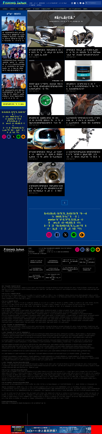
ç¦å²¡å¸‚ (19, 297)
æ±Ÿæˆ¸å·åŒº (75, 297)
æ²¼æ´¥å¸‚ (72, 295)
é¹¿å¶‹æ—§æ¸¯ (30, 302)
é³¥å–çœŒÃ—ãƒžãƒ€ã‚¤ (47, 348)
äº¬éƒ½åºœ (23, 289)
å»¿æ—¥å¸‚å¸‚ (17, 378)
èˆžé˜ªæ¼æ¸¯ (43, 384)
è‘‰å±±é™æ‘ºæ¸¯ (32, 306)
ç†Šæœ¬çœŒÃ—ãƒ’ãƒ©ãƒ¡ (55, 358)
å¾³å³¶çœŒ (68, 289)
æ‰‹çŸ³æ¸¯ (96, 302)
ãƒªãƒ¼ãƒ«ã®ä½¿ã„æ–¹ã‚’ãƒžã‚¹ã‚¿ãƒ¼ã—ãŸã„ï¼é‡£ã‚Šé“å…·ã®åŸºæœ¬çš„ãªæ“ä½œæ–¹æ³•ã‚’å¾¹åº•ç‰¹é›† (83, 52)
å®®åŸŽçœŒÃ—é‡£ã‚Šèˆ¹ (29, 318)
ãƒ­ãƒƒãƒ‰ (85, 8)
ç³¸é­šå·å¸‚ (45, 378)
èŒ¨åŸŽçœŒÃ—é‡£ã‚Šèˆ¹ (93, 315)
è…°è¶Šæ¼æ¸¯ (72, 302)
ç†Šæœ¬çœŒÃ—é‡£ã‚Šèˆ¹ (41, 320)
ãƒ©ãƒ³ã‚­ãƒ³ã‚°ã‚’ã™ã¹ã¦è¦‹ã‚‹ (13, 104)
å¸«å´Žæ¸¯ (11, 393)
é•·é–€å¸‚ (92, 374)
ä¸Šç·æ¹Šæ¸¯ (85, 302)
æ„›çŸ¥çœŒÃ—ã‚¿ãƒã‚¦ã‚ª (19, 344)
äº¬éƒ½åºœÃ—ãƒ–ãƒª (76, 344)
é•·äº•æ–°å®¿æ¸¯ (82, 304)
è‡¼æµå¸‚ (19, 376)
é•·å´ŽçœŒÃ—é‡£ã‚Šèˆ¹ (76, 320)
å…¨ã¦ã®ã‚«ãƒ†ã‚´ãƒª (52, 3)
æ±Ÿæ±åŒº (47, 297)
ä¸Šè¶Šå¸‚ (90, 378)
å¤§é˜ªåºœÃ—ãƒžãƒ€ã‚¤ (7, 346)
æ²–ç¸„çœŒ (11, 291)
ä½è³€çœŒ (85, 328)
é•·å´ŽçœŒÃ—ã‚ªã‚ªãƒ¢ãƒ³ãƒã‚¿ (30, 358)
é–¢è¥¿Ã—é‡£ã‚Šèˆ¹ (15, 310)
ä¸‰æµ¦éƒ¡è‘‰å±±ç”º (10, 298)
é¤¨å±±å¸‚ (77, 295)
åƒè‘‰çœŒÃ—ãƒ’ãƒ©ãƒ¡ (7, 337)
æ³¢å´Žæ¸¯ (75, 306)
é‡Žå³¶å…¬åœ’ (20, 387)
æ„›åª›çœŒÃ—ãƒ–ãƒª (51, 353)
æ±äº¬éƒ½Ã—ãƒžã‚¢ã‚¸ (28, 337)
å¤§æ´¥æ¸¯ (4, 387)
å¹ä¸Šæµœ (34, 396)
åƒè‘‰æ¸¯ (20, 396)
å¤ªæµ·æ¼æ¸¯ (45, 306)
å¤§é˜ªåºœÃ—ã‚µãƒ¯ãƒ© (18, 346)
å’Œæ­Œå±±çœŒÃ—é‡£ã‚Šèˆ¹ (19, 317)
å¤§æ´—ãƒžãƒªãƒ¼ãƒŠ (56, 388)
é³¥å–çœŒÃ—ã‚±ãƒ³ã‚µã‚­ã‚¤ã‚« (20, 348)
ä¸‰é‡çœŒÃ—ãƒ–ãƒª (30, 344)
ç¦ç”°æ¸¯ (25, 387)
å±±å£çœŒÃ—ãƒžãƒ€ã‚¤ (54, 350)
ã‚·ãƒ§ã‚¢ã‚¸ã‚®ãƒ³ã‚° (46, 8)
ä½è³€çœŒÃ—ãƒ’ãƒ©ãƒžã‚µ (59, 356)
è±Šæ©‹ (10, 396)
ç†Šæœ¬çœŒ (90, 289)
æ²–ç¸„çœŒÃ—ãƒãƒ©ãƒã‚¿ (35, 359)
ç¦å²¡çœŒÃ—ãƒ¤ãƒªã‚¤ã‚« (33, 356)
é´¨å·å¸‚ (35, 295)
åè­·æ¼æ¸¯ (5, 393)
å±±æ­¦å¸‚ (3, 298)
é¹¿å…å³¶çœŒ (5, 291)
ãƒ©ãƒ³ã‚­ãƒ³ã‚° (42, 3)
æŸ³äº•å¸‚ (66, 378)
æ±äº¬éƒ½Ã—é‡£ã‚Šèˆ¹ (7, 317)
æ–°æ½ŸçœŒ (60, 287)
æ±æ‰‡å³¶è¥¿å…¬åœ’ (76, 387)
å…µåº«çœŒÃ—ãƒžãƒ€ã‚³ (60, 346)
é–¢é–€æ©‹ (83, 390)
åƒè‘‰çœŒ (47, 287)
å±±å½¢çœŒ (34, 364)
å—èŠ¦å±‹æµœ (5, 388)
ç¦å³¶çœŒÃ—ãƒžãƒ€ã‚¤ (79, 333)
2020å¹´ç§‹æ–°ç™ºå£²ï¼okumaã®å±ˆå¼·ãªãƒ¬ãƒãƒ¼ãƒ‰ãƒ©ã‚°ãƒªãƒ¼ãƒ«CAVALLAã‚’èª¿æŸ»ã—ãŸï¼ (45, 86)
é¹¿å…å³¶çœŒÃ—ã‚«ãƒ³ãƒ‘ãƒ (93, 358)
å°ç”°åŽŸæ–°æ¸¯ (53, 302)
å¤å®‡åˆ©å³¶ (48, 398)
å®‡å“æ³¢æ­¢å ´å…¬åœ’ (68, 396)
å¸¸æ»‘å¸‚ (55, 373)
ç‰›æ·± (60, 396)
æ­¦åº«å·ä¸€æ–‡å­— (39, 394)
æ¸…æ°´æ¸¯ (51, 387)
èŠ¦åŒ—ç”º (77, 374)
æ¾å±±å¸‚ (64, 373)
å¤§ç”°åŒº (81, 297)
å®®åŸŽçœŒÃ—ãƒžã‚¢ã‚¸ (55, 333)
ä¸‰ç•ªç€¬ (26, 384)
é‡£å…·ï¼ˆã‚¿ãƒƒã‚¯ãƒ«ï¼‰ (75, 8)
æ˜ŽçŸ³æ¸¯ (17, 304)
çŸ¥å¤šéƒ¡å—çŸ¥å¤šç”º (26, 297)
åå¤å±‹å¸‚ (19, 373)
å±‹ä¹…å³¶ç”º (31, 378)
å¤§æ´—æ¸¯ (39, 306)
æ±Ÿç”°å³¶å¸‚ (50, 373)
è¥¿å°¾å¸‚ (37, 376)
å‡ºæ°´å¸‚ (95, 378)
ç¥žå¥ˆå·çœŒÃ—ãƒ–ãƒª (86, 337)
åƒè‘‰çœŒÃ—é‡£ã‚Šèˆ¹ (60, 315)
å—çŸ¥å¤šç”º (36, 374)
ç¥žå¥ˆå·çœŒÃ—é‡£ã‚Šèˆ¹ (48, 315)
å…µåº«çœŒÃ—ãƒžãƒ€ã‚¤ (48, 346)
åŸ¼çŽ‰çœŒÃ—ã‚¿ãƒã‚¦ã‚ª (65, 335)
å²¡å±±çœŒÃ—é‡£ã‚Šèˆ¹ (7, 320)
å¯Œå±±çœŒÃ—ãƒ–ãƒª (66, 340)
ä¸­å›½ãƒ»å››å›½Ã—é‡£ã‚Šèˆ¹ (51, 310)
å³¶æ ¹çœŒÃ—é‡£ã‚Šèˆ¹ (30, 322)
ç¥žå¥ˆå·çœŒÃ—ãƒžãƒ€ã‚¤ (75, 337)
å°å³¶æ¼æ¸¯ (5, 396)
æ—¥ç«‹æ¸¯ (59, 390)
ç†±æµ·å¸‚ (53, 297)
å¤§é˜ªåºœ (4, 289)
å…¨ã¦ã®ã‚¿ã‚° (63, 3)
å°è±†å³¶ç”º (34, 373)
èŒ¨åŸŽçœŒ (54, 287)
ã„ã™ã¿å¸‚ (25, 295)
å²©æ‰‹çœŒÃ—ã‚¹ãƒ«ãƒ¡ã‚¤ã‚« (8, 333)
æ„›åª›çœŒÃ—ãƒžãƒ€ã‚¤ (41, 353)
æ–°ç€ (36, 3)
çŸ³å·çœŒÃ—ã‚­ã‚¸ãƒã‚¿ (87, 340)
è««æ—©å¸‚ (9, 380)
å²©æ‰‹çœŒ (11, 287)
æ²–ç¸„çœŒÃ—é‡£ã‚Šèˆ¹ (7, 318)
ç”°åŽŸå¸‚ (10, 376)
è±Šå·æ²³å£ (77, 390)
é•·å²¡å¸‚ (16, 298)
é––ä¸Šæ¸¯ (30, 387)
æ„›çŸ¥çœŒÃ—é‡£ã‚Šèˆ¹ (54, 317)
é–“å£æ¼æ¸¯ (23, 302)
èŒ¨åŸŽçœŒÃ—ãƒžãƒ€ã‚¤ (18, 335)
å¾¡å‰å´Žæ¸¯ (44, 393)
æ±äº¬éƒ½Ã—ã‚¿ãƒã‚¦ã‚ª (39, 337)
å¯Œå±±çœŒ (66, 287)
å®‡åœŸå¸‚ (4, 380)
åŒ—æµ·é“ (4, 287)
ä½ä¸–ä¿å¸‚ (92, 373)
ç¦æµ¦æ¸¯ (46, 304)
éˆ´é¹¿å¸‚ (33, 376)
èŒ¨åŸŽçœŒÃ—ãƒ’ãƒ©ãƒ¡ (40, 335)
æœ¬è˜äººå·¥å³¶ (65, 398)
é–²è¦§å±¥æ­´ (32, 5)
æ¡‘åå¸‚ (26, 378)
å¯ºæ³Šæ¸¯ (51, 304)
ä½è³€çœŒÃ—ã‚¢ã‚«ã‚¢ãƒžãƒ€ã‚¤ (85, 356)
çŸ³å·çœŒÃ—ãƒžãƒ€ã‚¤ (7, 341)
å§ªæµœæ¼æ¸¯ (69, 306)
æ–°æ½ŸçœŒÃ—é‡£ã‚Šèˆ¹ (77, 317)
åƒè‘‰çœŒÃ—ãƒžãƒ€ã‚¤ (89, 335)
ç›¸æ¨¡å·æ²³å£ (33, 388)
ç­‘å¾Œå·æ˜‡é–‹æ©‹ (89, 393)
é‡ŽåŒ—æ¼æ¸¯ (25, 388)
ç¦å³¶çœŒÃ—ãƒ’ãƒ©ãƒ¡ (90, 333)
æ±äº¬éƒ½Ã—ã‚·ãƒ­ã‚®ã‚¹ (51, 337)
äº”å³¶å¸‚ (46, 374)
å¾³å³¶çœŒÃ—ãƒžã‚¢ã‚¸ (76, 350)
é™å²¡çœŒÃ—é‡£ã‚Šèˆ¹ (71, 315)
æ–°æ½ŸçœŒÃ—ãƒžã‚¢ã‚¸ (30, 340)
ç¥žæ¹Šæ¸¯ (4, 302)
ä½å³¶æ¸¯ (11, 304)
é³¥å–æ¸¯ (96, 393)
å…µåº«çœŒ (10, 289)
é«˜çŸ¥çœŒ (57, 289)
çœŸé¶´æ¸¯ (66, 302)
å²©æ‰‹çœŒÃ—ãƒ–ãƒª (33, 333)
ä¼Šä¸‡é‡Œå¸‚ (9, 374)
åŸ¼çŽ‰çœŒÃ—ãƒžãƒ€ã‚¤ (77, 335)
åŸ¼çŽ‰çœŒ (41, 287)
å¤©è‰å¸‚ (65, 374)
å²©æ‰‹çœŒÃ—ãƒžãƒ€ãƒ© (21, 333)
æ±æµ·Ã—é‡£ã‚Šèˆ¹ (25, 310)
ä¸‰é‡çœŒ (95, 287)
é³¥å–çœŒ (45, 289)
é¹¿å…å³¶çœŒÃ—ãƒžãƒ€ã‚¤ (79, 358)
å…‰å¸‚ (60, 376)
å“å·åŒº (57, 297)
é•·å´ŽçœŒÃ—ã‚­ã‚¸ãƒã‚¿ (17, 358)
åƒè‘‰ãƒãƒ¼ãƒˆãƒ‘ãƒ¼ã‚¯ (67, 390)
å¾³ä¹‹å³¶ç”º (4, 378)
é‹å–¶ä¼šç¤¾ (42, 253)
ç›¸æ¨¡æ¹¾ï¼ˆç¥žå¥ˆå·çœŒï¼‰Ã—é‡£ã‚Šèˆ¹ (34, 312)
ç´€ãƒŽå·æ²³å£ (56, 398)
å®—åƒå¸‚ (9, 295)
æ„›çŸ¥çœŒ (83, 287)
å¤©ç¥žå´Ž (88, 390)
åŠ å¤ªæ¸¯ (91, 302)
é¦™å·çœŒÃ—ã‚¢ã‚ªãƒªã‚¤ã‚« (19, 353)
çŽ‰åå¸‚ (56, 378)
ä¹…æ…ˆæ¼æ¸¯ (44, 302)
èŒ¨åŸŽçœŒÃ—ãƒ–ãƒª (30, 335)
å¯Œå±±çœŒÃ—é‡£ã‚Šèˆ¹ (88, 320)
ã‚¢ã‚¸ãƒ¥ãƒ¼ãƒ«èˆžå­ (11, 387)
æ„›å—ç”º (82, 374)
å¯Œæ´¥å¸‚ (67, 295)
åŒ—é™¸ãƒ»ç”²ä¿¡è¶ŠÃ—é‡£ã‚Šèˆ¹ (37, 310)
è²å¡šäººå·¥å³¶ (63, 384)
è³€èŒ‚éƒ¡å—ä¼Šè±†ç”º (94, 297)
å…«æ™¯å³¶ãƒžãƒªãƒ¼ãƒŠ (21, 390)
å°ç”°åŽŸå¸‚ (48, 295)
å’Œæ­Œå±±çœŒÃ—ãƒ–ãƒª (7, 348)
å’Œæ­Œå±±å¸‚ (61, 295)
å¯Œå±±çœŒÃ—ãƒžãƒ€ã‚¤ (55, 340)
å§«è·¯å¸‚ (73, 371)
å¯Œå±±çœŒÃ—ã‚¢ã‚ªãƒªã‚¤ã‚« (43, 340)
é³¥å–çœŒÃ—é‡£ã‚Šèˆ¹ (53, 318)
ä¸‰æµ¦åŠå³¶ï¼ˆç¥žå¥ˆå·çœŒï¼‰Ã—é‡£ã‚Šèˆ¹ (13, 312)
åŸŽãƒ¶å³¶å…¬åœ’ (27, 396)
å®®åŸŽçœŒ (17, 287)
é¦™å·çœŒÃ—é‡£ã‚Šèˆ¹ (41, 322)
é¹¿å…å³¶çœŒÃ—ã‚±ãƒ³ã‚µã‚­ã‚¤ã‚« (9, 359)
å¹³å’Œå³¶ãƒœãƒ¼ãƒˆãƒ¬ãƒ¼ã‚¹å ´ (44, 388)
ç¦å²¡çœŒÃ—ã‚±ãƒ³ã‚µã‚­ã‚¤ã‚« (46, 356)
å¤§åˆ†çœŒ (96, 289)
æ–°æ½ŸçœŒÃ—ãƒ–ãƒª (19, 340)
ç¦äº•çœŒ (77, 287)
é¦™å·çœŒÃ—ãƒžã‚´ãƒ (31, 353)
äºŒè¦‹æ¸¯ (11, 388)
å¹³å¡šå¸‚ (20, 298)
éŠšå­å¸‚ (24, 298)
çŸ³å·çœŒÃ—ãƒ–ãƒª (76, 340)
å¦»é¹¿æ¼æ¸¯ (48, 396)
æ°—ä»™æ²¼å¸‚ (11, 378)
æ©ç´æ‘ (47, 376)
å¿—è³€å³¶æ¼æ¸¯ (17, 398)
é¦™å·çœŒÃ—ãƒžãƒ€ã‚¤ (7, 353)
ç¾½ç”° (43, 390)
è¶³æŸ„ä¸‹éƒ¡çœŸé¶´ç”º (84, 295)
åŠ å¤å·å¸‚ (71, 378)
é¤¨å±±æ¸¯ (76, 396)
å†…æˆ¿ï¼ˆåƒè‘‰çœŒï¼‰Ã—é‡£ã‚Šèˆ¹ (11, 315)
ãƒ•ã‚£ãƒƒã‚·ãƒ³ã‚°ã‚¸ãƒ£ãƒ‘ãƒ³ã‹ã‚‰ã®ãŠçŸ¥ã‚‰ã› (59, 248)
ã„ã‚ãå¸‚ (5, 376)
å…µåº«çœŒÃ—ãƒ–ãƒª (38, 346)
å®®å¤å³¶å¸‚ (22, 374)
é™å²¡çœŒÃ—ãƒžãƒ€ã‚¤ (56, 341)
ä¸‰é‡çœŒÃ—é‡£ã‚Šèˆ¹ (41, 318)
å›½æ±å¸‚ (22, 380)
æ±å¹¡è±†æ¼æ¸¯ (11, 394)
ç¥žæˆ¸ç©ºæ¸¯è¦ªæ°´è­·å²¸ (62, 394)
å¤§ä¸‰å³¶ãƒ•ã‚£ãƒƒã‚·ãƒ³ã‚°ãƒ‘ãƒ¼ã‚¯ (86, 396)
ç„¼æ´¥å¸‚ (24, 376)
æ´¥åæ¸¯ (24, 394)
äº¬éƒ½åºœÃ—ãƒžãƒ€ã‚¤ (87, 344)
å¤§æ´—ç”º (59, 374)
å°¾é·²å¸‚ (61, 378)
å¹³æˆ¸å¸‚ (87, 371)
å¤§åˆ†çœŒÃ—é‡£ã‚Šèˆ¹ (52, 322)
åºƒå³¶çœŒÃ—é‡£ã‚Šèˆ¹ (65, 317)
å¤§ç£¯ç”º (87, 374)
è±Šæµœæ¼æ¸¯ (55, 384)
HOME (30, 3)
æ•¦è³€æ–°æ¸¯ (66, 393)
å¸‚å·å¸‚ (21, 378)
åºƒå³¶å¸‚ (42, 297)
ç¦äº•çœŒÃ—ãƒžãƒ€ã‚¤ (32, 341)
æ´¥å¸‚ (72, 373)
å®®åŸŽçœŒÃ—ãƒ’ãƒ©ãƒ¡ (43, 333)
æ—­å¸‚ (34, 297)
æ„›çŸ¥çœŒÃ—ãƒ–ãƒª (87, 341)
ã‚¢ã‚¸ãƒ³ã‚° (28, 8)
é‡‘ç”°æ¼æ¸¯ (65, 304)
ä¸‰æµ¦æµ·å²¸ (90, 387)
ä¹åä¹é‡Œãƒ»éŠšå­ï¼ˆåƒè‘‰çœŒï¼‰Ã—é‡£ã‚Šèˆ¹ (80, 313)
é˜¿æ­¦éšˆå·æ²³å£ (36, 393)
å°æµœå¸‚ (14, 297)
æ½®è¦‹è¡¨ (39, 5)
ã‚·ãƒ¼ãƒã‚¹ (13, 8)
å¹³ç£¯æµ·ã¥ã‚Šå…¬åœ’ (26, 393)
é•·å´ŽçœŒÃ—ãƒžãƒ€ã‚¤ (7, 358)
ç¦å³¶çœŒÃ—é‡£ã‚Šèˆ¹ (19, 322)
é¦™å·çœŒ (62, 289)
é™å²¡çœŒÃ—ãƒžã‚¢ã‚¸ (77, 341)
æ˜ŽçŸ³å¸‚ (96, 295)
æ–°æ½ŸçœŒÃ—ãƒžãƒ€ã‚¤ (7, 340)
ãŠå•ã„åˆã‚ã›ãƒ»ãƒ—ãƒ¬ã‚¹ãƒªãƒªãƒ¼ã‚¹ (58, 251)
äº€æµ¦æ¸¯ (32, 398)
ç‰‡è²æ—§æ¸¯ (89, 304)
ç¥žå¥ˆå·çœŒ (34, 287)
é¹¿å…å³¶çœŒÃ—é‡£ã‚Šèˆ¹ (64, 320)
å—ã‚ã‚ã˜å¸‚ (16, 380)
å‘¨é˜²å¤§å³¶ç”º (13, 371)
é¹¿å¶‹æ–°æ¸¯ (79, 302)
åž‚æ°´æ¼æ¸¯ (59, 393)
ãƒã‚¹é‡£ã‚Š (36, 8)
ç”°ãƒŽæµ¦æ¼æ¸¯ (31, 394)
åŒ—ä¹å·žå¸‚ (5, 297)
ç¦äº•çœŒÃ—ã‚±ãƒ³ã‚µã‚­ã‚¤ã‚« (19, 341)
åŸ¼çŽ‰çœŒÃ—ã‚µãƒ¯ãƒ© (52, 335)
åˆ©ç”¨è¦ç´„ (50, 250)
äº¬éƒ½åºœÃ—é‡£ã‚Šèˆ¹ (18, 318)
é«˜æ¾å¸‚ (87, 376)
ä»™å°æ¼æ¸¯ (53, 394)
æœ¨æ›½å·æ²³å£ (10, 390)
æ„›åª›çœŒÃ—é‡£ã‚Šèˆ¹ (18, 320)
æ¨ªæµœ (49, 384)
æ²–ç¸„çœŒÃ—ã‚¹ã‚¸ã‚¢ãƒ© (23, 359)
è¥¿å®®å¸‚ (86, 378)
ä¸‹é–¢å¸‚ (48, 371)
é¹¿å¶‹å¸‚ (31, 295)
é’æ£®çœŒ (10, 364)
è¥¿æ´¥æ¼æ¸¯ (81, 306)
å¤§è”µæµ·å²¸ (84, 388)
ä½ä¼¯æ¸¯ (18, 394)
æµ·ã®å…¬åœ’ (16, 393)
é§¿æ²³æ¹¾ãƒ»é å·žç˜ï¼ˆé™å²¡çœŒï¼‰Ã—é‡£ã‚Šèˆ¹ (14, 313)
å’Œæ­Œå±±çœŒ (16, 289)
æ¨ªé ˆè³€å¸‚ (4, 295)
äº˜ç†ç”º (97, 374)
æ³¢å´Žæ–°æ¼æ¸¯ (65, 388)
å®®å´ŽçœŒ (22, 367)
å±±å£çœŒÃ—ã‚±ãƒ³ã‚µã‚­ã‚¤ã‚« (29, 350)
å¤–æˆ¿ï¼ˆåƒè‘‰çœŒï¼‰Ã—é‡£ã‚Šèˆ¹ (54, 312)
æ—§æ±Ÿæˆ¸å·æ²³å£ (44, 387)
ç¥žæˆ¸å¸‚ (95, 371)
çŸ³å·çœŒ (72, 287)
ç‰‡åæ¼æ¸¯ (61, 306)
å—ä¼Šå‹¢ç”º (29, 374)
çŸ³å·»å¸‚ (91, 371)
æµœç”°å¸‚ (54, 374)
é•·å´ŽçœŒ (84, 289)
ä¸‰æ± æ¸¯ (84, 387)
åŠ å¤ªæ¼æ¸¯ (83, 384)
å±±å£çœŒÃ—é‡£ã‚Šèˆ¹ (76, 318)
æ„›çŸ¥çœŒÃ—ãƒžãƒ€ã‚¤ (7, 344)
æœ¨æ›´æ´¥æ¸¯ (87, 394)
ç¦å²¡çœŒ (78, 289)
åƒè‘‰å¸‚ (28, 376)
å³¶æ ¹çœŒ (51, 289)
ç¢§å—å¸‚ (78, 376)
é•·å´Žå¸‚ (19, 371)
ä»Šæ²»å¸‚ (50, 374)
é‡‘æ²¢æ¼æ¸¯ (37, 302)
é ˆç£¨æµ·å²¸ (35, 387)
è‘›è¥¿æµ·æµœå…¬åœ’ (92, 384)
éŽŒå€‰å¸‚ (37, 297)
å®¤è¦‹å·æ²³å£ (52, 393)
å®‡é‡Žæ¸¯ (69, 384)
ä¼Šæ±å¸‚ (91, 295)
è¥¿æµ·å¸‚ (83, 376)
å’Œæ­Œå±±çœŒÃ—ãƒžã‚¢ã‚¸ (85, 346)
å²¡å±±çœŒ (33, 289)
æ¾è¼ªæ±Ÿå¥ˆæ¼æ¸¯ (37, 304)
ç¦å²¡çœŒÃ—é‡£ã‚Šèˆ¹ (82, 315)
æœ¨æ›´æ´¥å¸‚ (60, 371)
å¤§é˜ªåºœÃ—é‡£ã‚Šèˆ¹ (88, 317)
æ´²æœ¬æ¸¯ (15, 396)
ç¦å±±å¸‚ (76, 373)
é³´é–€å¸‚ (35, 371)
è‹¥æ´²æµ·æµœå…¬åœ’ (7, 384)
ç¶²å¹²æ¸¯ (11, 398)
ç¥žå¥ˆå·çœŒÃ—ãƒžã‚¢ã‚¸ (62, 337)
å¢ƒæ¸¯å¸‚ (28, 298)
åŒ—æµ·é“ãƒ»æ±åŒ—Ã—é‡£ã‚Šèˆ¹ (78, 310)
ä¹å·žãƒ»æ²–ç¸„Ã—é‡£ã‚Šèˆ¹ (63, 310)
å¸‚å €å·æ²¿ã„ (5, 306)
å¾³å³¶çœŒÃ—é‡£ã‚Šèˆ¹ (52, 320)
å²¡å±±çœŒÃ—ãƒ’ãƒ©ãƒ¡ (78, 348)
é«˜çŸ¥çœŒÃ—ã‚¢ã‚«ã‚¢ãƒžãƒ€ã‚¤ (9, 356)
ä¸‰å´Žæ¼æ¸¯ (40, 396)
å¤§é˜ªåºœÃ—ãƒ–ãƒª (28, 346)
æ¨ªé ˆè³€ (72, 393)
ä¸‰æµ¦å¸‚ (20, 295)
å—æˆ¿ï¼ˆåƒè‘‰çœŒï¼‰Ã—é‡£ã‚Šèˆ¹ (57, 313)
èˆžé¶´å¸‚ (73, 376)
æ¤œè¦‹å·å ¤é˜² (95, 390)
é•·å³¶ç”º (69, 373)
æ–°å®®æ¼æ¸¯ (94, 394)
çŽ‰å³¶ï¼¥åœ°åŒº (95, 388)
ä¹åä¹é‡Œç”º (67, 371)
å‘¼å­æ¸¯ (4, 390)
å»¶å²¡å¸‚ (3, 373)
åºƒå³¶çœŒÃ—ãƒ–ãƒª (17, 350)
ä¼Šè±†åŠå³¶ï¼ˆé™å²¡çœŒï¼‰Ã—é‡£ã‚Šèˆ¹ (37, 313)
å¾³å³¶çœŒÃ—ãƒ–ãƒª (65, 350)
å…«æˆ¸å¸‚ (65, 376)
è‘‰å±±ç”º (92, 376)
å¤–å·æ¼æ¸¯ (17, 306)
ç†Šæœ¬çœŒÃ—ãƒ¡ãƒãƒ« (67, 358)
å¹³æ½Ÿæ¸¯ (11, 306)
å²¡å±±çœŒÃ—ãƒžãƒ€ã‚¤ (68, 348)
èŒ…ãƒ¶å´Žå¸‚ (15, 374)
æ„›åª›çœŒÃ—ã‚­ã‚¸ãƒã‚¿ (62, 353)
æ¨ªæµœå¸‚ (14, 295)
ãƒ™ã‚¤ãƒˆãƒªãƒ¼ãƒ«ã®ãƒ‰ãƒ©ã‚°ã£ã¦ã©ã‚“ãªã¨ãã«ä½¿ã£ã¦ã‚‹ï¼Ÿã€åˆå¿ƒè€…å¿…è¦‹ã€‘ (46, 52)
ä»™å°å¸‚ (69, 376)
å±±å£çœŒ (39, 289)
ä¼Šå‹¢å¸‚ (4, 374)
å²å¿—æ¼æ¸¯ (5, 304)
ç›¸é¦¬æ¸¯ (69, 387)
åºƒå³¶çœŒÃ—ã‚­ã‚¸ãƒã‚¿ (7, 350)
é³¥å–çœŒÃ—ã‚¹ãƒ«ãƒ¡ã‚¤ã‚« (34, 348)
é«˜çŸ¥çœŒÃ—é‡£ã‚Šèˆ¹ (29, 320)
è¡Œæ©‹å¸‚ (56, 376)
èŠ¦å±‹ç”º (52, 376)
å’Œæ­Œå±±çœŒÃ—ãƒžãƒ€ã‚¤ (72, 346)
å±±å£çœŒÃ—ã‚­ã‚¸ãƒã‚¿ (43, 350)
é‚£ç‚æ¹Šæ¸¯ (25, 306)
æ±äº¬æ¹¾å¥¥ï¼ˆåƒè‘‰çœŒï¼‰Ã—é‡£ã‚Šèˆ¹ (30, 315)
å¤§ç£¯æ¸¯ (46, 394)
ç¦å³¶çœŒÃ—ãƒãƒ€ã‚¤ (7, 335)
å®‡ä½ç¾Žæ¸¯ (28, 304)
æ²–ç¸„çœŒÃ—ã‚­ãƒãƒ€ (47, 359)
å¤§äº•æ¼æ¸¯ (53, 306)
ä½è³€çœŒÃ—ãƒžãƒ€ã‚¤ (72, 356)
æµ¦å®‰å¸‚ (97, 373)
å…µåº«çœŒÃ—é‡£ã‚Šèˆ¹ (42, 317)
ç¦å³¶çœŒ (23, 287)
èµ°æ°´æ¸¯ (22, 304)
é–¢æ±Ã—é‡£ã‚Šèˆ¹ (6, 310)
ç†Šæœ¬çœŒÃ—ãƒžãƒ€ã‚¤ (43, 358)
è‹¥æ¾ (89, 388)
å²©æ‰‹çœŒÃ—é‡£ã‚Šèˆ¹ (7, 322)
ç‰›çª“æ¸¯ (82, 393)
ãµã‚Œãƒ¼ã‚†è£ (37, 390)
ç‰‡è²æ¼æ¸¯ (17, 388)
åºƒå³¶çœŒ (28, 289)
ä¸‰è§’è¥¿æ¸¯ (80, 394)
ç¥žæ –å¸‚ (87, 297)
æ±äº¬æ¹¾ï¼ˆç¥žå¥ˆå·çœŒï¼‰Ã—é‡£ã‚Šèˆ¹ (73, 312)
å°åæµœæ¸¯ (76, 384)
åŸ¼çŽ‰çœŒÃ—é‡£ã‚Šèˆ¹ (89, 318)
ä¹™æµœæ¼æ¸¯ (57, 304)
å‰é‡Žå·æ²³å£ (72, 394)
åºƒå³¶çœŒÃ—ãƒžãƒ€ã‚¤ (89, 348)
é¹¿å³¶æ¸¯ (31, 384)
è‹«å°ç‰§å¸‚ (51, 378)
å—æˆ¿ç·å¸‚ (55, 295)
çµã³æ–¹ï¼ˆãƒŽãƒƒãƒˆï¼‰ (59, 8)
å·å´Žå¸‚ (81, 378)
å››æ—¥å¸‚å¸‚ (44, 373)
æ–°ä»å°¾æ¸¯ (5, 398)
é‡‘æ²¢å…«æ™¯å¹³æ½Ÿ (73, 304)
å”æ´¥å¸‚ (86, 373)
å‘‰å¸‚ (14, 373)
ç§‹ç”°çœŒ (22, 364)
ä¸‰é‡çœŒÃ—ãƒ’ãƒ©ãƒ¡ (52, 344)
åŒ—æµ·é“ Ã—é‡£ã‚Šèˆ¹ (65, 318)
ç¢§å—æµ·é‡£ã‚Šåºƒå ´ (75, 388)
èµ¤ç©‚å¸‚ (40, 378)
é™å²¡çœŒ (89, 287)
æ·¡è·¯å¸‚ (77, 371)
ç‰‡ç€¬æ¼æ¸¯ (25, 398)
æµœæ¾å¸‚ (24, 371)
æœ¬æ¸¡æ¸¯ (76, 393)
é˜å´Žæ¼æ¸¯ (15, 302)
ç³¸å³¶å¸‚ (9, 297)
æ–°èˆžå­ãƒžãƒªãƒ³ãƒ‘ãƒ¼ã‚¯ (61, 387)
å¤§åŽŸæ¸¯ (9, 302)
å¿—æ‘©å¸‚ (24, 373)
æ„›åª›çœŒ (73, 289)
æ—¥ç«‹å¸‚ (39, 295)
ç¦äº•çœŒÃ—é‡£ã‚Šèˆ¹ (31, 317)
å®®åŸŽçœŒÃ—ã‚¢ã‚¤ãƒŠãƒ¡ (67, 333)
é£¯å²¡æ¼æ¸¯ (60, 302)
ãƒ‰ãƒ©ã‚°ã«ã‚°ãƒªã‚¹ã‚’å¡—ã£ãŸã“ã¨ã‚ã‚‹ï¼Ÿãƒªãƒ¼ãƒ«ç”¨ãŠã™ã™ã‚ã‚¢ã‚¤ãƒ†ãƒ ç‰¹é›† (83, 86)
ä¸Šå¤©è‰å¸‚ (71, 374)
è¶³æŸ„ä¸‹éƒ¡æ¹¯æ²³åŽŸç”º (66, 297)
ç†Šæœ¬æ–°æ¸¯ (55, 396)
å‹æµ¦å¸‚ (44, 295)
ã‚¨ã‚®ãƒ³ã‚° (20, 8)
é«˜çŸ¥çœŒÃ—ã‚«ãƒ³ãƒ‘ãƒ (74, 353)
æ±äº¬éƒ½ (28, 287)
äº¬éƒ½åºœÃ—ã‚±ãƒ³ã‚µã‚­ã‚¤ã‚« (65, 344)
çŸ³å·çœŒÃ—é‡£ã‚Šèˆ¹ (64, 322)
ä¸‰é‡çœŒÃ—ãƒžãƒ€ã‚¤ (41, 344)
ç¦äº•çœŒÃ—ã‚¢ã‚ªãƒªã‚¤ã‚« (44, 341)
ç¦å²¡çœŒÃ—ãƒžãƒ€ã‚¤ (22, 356)
